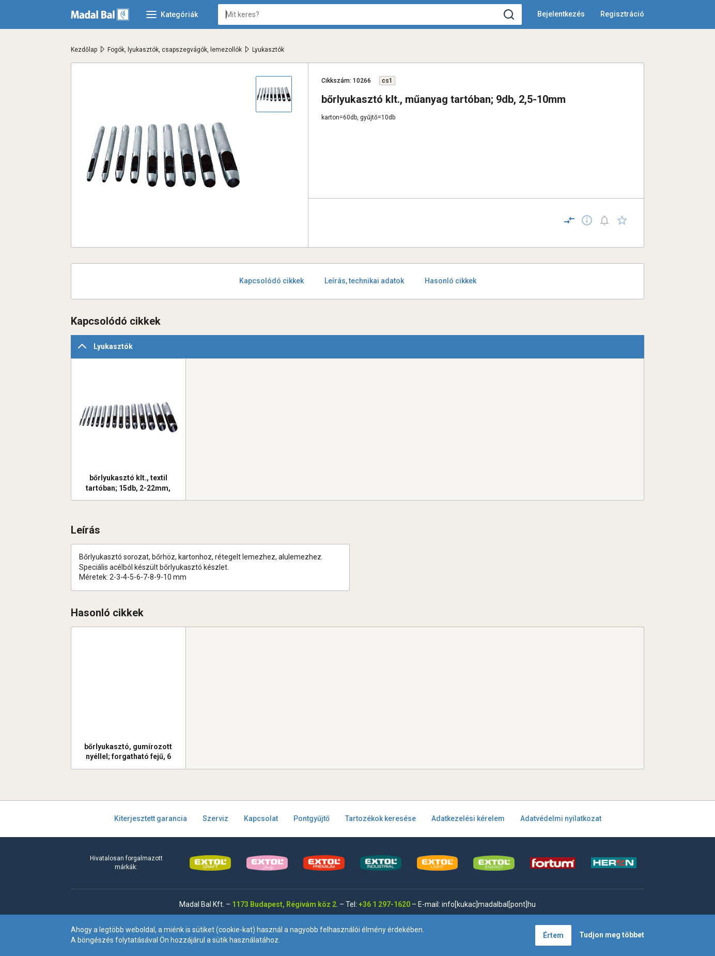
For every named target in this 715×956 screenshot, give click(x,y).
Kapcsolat (261, 818)
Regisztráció (622, 14)
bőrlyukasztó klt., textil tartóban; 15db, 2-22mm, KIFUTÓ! (128, 483)
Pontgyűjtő (311, 818)
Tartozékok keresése (380, 818)
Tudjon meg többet (611, 935)
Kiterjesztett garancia (150, 818)
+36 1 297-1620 (384, 904)
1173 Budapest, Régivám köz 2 (284, 904)
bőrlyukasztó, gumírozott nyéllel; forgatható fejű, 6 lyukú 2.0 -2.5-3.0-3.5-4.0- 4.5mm (128, 751)
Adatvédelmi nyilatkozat (560, 818)
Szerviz (215, 818)
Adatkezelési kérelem (468, 818)
